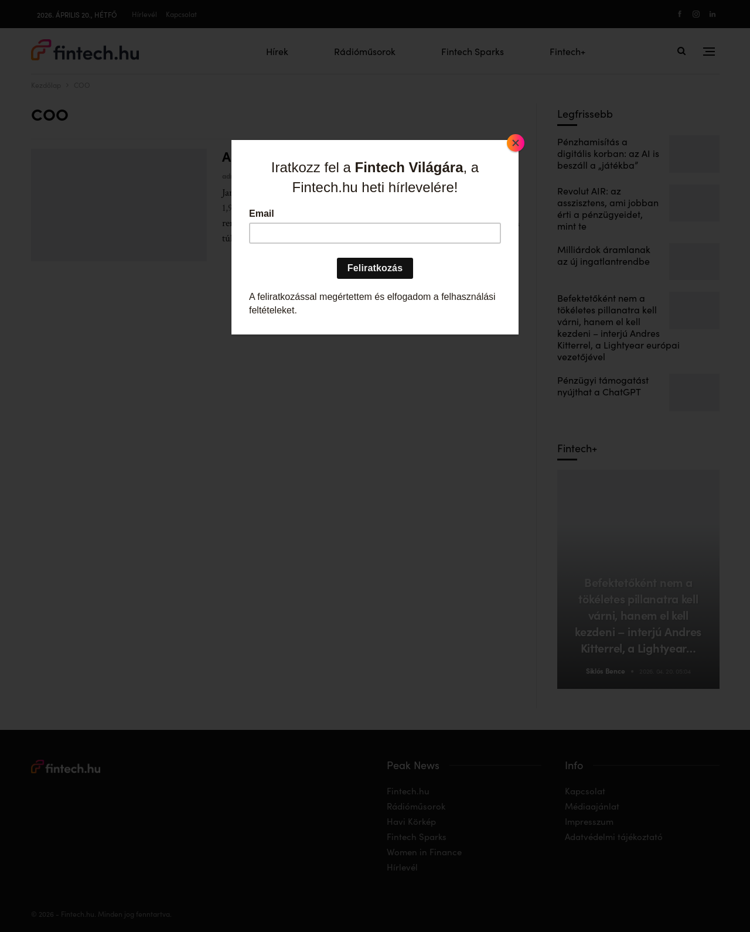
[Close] (515, 143)
